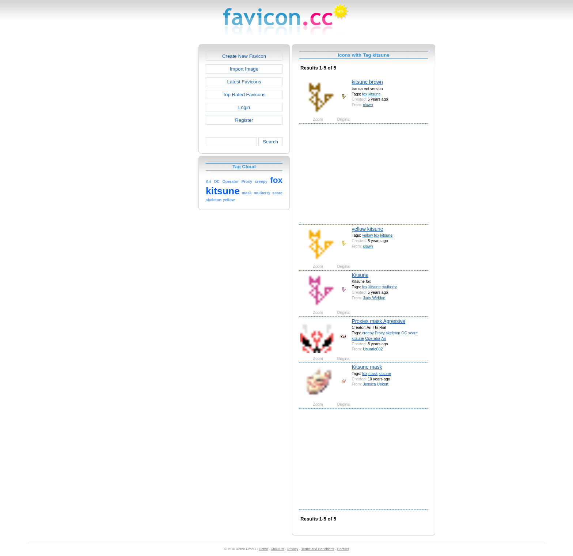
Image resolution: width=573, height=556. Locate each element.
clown (368, 104)
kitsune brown (367, 82)
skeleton (393, 333)
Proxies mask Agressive (378, 321)
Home (263, 549)
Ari (383, 338)
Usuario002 (373, 349)
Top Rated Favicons (244, 94)
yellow (367, 235)
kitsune (374, 94)
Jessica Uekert (375, 384)
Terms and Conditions (317, 549)
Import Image (244, 69)
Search (270, 141)
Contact (343, 549)
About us (277, 549)
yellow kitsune (367, 229)
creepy (368, 333)
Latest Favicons (244, 81)
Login (244, 107)
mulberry (389, 287)
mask (372, 373)
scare (413, 333)
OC (404, 333)
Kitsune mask (367, 367)
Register (244, 120)
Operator (372, 338)
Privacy (292, 549)
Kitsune (360, 275)
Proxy (380, 333)
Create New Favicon (244, 56)
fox (364, 94)
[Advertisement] (167, 154)
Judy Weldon (374, 298)
